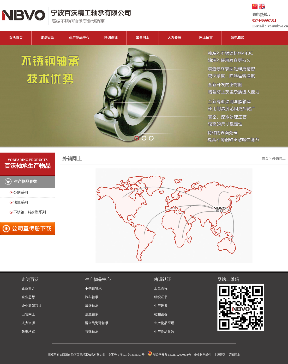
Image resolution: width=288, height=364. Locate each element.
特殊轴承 (91, 331)
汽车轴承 (91, 297)
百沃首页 (16, 37)
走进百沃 (47, 37)
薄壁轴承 (91, 306)
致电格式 (237, 37)
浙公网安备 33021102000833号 (169, 354)
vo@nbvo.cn (278, 26)
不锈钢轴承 (93, 288)
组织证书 (161, 297)
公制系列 (20, 192)
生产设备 (161, 306)
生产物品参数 (164, 331)
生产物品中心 (79, 37)
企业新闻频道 (32, 306)
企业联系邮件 (202, 354)
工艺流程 (161, 288)
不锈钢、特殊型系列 (29, 212)
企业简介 (28, 288)
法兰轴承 (91, 314)
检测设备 (161, 314)
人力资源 (174, 37)
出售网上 (142, 37)
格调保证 (111, 37)
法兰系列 (20, 202)
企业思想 (28, 297)
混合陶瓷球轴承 (96, 323)
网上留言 (206, 37)
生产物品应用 (164, 323)
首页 (265, 158)
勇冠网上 (234, 354)
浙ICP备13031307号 (132, 354)
